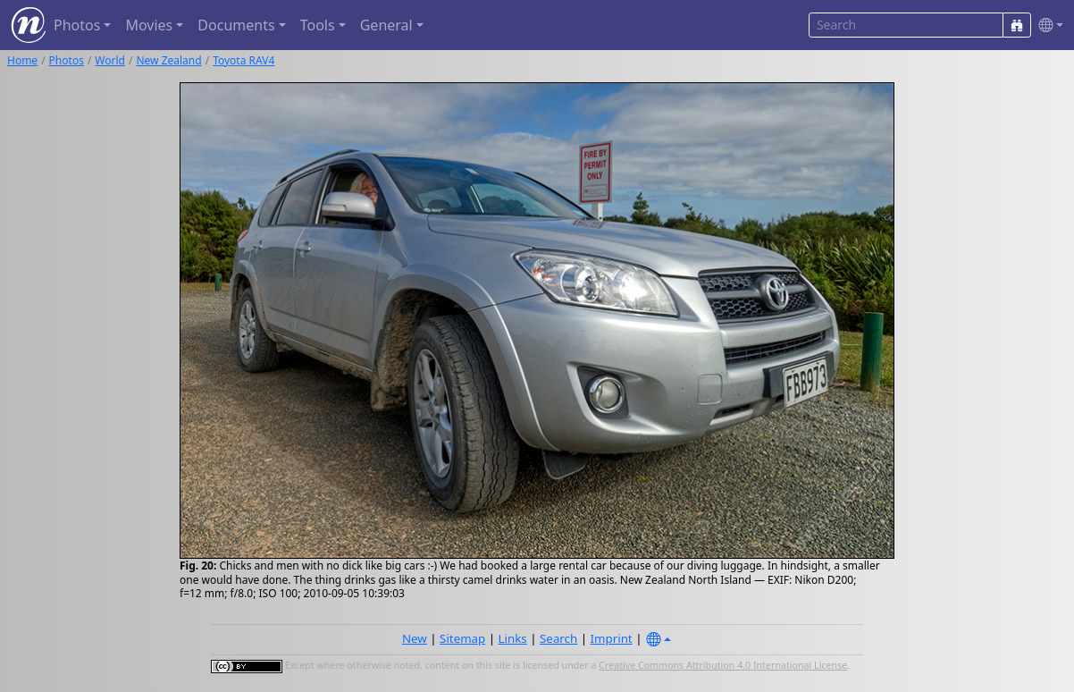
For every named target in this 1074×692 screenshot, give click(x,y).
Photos (66, 60)
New (414, 638)
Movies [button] (148, 25)
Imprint (612, 638)
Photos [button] (77, 25)
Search (558, 638)
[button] (1047, 25)
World (110, 60)
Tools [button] (317, 25)
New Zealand (168, 60)
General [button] (386, 25)
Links (513, 638)
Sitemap (462, 638)
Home (22, 60)
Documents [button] (235, 25)
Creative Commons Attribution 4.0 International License (723, 665)
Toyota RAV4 (243, 60)
